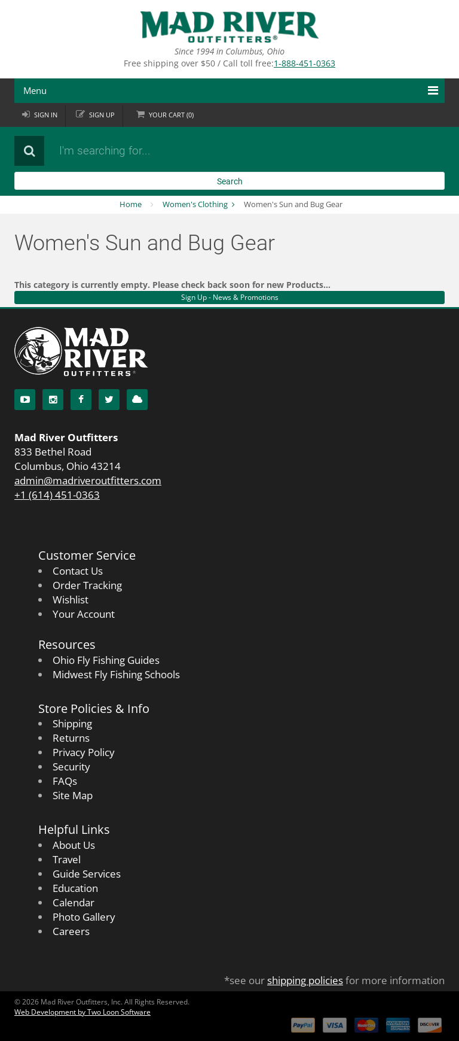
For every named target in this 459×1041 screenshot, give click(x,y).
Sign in (45, 114)
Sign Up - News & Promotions (230, 297)
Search (230, 181)
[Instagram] (52, 399)
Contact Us (78, 571)
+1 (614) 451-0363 (57, 495)
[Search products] (197, 151)
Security (71, 766)
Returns (71, 738)
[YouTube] (24, 399)
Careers (71, 931)
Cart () (171, 114)
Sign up (102, 114)
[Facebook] (81, 399)
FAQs (65, 781)
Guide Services (87, 874)
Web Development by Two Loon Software (82, 1012)
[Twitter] (109, 399)
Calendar (73, 902)
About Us (74, 845)
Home (131, 204)
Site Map (73, 795)
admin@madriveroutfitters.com (87, 480)
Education (75, 888)
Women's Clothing (195, 204)
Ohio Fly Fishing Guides (106, 660)
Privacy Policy (84, 752)
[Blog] (137, 399)
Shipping (72, 723)
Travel (67, 859)
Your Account (84, 614)
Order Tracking (87, 585)
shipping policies (305, 980)
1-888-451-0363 (304, 63)
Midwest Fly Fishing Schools (116, 674)
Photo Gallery (84, 917)
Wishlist (70, 599)
